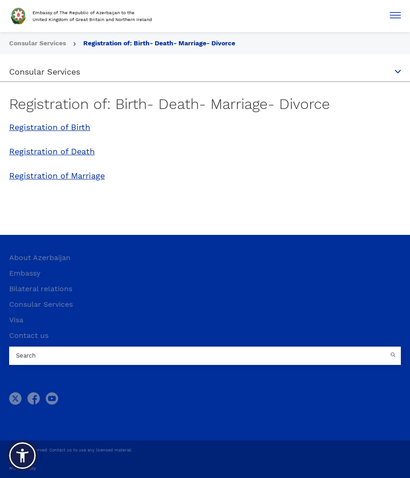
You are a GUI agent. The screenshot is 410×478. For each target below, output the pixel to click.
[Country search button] (394, 356)
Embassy (24, 273)
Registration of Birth (49, 127)
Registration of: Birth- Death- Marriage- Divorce (159, 43)
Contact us (29, 335)
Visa (16, 319)
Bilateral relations (40, 288)
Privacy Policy (22, 468)
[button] (22, 455)
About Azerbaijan (39, 257)
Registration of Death (52, 151)
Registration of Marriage (57, 176)
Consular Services (41, 304)
